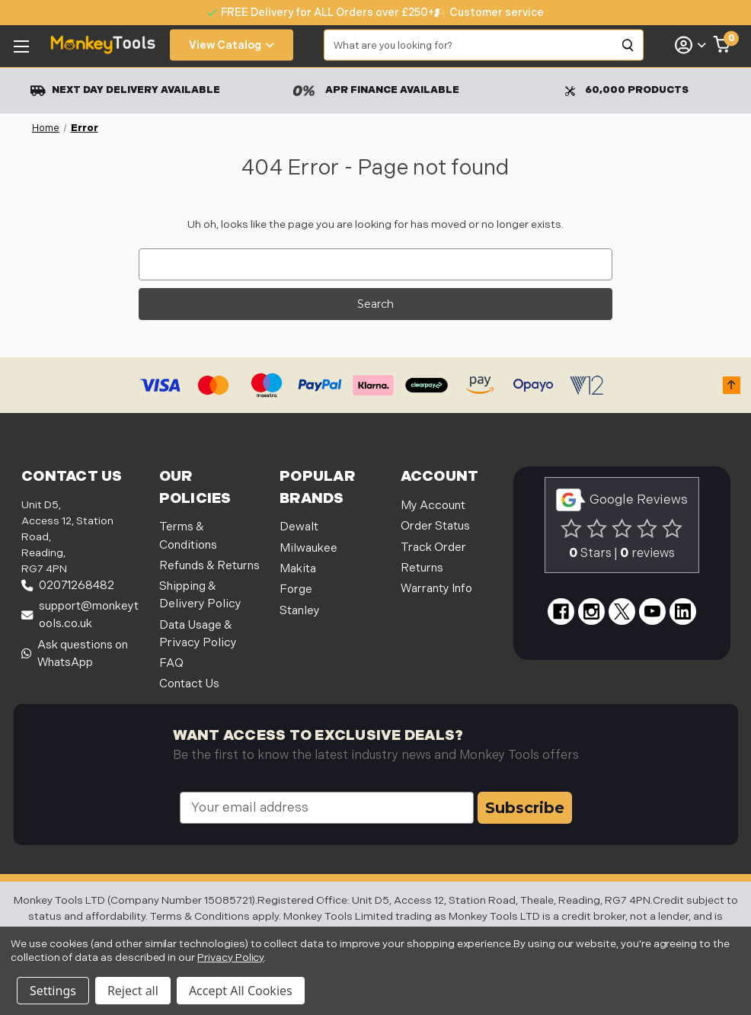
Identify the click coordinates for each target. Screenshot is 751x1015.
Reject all (132, 990)
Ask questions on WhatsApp (74, 654)
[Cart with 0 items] (722, 45)
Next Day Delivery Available (125, 90)
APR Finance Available (375, 90)
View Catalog (231, 45)
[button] (731, 385)
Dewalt (299, 527)
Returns (422, 568)
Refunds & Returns (209, 566)
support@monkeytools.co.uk (80, 615)
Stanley (300, 611)
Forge (296, 589)
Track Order (433, 547)
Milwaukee (308, 548)
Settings (53, 990)
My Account (433, 505)
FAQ (171, 663)
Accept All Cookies (240, 990)
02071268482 (67, 585)
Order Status (435, 526)
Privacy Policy (230, 957)
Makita (298, 569)
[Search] (628, 45)
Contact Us (189, 684)
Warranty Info (436, 588)
